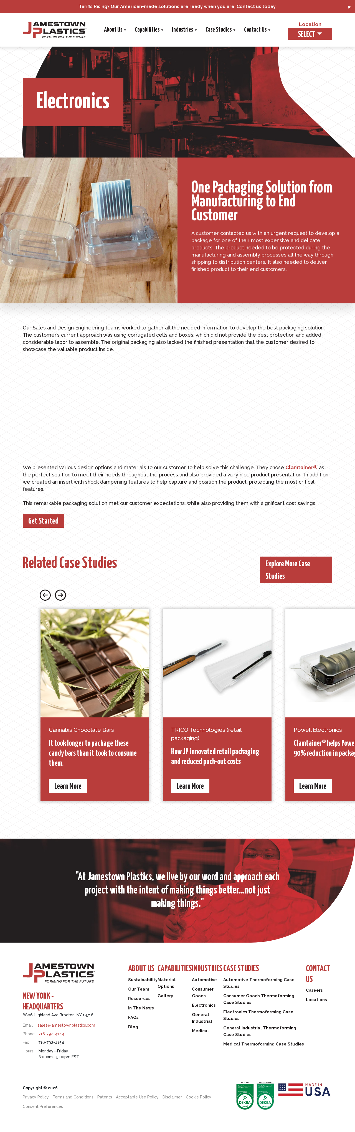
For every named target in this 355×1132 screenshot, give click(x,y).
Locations (316, 999)
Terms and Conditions (73, 1097)
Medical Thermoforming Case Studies (263, 1044)
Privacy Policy (36, 1097)
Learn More (68, 786)
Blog (133, 1026)
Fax (26, 1042)
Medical (200, 1030)
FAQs (133, 1017)
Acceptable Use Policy (137, 1097)
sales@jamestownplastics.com (66, 1025)
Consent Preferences (43, 1106)
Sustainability (143, 979)
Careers (314, 990)
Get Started (43, 521)
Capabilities (149, 30)
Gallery (165, 995)
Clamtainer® (301, 467)
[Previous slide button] (45, 594)
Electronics (204, 1005)
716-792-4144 (51, 1034)
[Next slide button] (60, 594)
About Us (115, 30)
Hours (28, 1051)
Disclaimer (172, 1097)
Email (28, 1025)
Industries (184, 30)
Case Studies (221, 30)
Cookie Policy (198, 1097)
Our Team (138, 989)
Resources (139, 998)
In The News (141, 1008)
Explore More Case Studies (287, 570)
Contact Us (257, 30)
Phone (29, 1034)
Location (310, 24)
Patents (104, 1097)
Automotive (204, 979)
